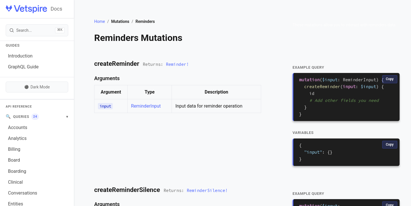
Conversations (22, 193)
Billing (14, 149)
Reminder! (177, 64)
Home (99, 21)
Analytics (17, 138)
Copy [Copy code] (390, 79)
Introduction (20, 56)
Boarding (17, 171)
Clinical (15, 182)
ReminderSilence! (207, 190)
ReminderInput (146, 106)
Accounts (17, 127)
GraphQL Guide (23, 67)
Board (14, 160)
